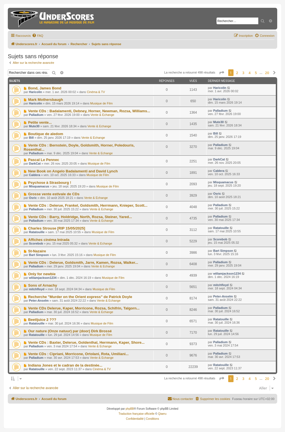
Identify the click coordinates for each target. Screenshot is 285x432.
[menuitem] (37, 35)
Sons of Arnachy (42, 285)
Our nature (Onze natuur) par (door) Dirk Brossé (70, 331)
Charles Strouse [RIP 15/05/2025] (56, 228)
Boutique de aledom (45, 134)
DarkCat (35, 163)
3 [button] (243, 72)
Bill (31, 137)
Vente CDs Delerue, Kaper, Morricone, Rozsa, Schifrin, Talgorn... (84, 308)
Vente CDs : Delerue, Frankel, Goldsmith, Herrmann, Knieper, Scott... (88, 205)
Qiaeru (162, 413)
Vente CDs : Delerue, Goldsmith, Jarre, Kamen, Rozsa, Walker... (83, 262)
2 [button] (237, 72)
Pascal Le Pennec (43, 160)
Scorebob (36, 243)
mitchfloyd (37, 289)
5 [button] (256, 72)
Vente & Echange (102, 114)
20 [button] (267, 72)
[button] (221, 72)
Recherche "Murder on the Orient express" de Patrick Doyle (80, 297)
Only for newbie (42, 274)
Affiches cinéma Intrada (49, 240)
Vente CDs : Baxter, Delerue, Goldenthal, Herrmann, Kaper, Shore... (86, 342)
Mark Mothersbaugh (45, 99)
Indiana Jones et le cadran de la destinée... (65, 365)
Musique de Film (101, 103)
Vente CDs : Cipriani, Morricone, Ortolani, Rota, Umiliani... (78, 354)
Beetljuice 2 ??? (42, 320)
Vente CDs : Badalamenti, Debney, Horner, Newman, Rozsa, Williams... (89, 111)
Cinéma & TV (96, 92)
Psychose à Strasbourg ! (49, 182)
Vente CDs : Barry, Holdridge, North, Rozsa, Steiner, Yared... (80, 217)
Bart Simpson (39, 255)
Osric (33, 197)
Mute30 (34, 126)
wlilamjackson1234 (42, 277)
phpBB (130, 408)
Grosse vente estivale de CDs (54, 194)
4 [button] (249, 72)
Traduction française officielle (136, 413)
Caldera (34, 175)
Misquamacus (39, 186)
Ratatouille (37, 232)
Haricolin (35, 92)
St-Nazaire (37, 251)
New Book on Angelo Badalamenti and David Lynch (73, 171)
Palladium (36, 114)
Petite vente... (40, 122)
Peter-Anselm (39, 300)
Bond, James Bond (44, 88)
